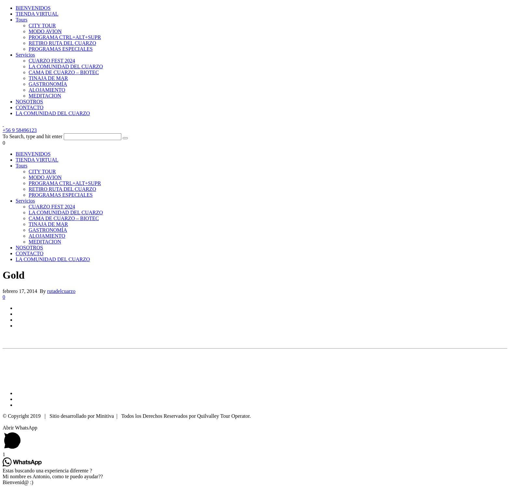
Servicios (25, 55)
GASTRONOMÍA (48, 84)
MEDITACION (45, 96)
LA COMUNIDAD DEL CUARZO (66, 66)
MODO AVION (45, 31)
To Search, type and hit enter (32, 136)
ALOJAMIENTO (47, 90)
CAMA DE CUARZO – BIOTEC (64, 72)
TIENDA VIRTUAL (37, 14)
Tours (21, 19)
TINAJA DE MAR (48, 78)
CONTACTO (30, 107)
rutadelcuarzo (61, 291)
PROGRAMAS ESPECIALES (61, 49)
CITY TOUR (42, 25)
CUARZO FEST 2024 (52, 60)
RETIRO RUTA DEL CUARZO (62, 43)
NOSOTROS (29, 101)
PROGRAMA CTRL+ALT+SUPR (65, 37)
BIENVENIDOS (33, 8)
